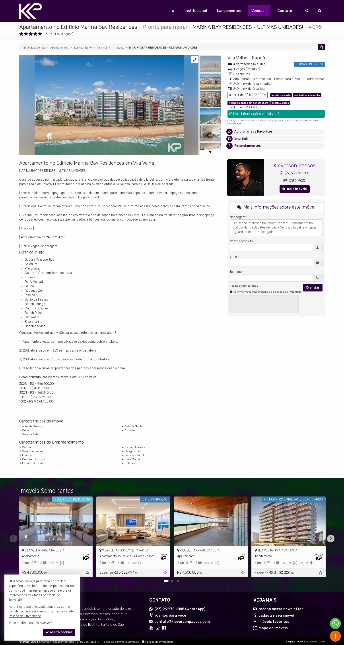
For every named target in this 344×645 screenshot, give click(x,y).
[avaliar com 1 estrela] (21, 34)
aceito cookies (59, 632)
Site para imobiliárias (297, 641)
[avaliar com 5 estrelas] (40, 34)
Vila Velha (237, 58)
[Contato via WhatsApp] (335, 623)
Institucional (196, 11)
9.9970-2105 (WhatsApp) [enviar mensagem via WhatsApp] (180, 609)
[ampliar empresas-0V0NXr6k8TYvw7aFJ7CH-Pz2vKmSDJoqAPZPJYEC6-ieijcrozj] (101, 105)
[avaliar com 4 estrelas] (35, 34)
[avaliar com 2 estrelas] (26, 34)
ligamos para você (170, 615)
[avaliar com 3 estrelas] (31, 34)
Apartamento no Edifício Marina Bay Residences (78, 27)
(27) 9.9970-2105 (294, 173)
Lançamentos (229, 11)
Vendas (259, 11)
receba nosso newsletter (280, 609)
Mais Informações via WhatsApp (256, 114)
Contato (286, 11)
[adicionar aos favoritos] (88, 573)
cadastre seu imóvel (276, 615)
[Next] (330, 538)
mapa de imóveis (273, 628)
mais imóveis (294, 189)
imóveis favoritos (273, 622)
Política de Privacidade (159, 641)
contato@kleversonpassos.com (182, 622)
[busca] (320, 10)
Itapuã (258, 58)
